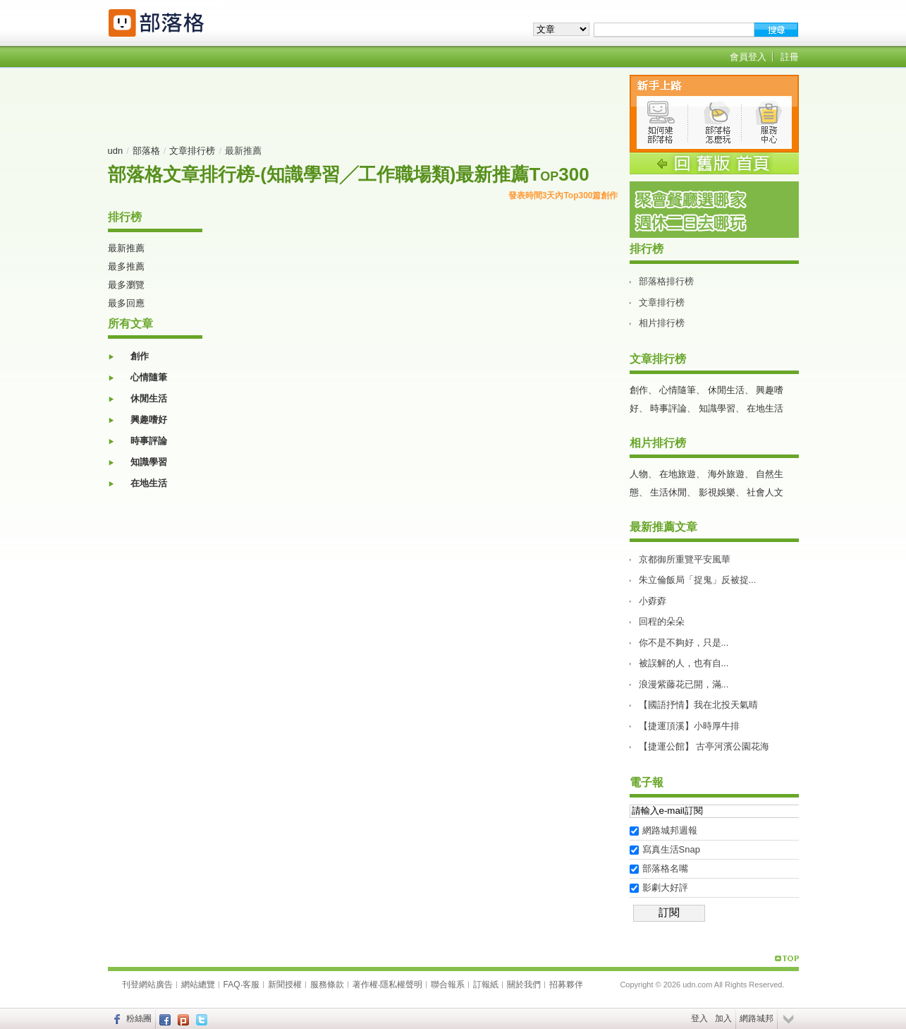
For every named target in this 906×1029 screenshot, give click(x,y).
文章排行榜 (192, 150)
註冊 (789, 57)
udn (115, 150)
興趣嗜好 (148, 419)
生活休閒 (668, 492)
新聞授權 (285, 984)
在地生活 (148, 483)
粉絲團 (139, 1018)
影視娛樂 (717, 492)
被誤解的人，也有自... (684, 663)
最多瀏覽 (126, 284)
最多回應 (126, 303)
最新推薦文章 (663, 527)
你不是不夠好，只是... (684, 642)
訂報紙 (485, 984)
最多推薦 (126, 266)
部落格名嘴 (665, 868)
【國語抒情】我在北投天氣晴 (698, 704)
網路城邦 (756, 1018)
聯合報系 (448, 984)
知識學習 (148, 462)
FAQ (232, 984)
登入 (699, 1018)
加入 (723, 1018)
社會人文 (765, 492)
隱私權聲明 (401, 984)
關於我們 (524, 984)
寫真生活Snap (671, 849)
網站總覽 (198, 984)
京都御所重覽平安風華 (684, 559)
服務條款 (327, 984)
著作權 (365, 984)
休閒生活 (148, 398)
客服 (251, 984)
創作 (139, 356)
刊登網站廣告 (147, 984)
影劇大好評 (665, 887)
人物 (639, 474)
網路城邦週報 (669, 830)
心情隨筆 (148, 377)
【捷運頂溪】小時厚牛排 (689, 726)
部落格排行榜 (666, 281)
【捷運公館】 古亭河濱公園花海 (704, 746)
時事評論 (148, 440)
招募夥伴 (566, 984)
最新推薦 (126, 248)
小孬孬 (652, 601)
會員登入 (748, 57)
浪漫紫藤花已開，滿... (684, 684)
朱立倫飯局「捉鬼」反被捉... (698, 579)
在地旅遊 (677, 474)
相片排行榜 (662, 323)
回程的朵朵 (662, 621)
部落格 (146, 150)
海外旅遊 (726, 474)
